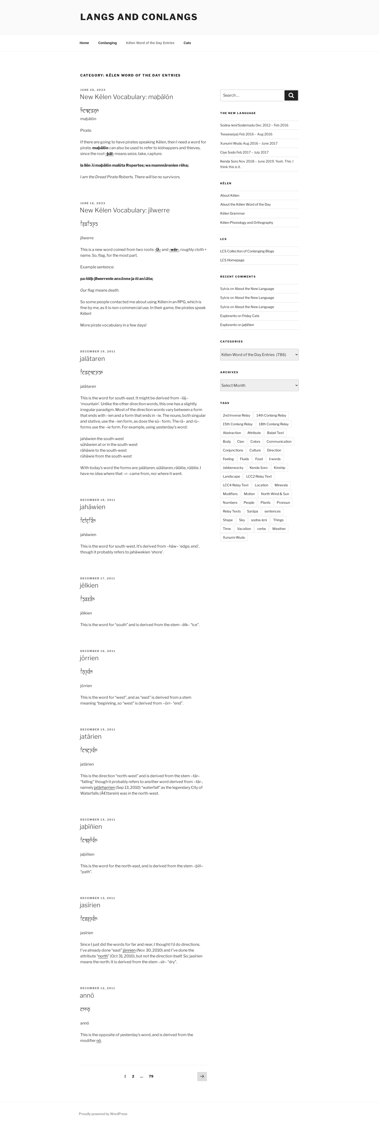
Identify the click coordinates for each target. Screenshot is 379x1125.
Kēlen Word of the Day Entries (150, 43)
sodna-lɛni (259, 520)
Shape (228, 520)
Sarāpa (252, 511)
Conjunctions (233, 450)
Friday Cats (250, 316)
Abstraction (232, 433)
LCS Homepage (232, 260)
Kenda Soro (229, 161)
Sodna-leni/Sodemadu (237, 125)
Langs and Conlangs (139, 17)
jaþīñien (91, 826)
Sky (242, 520)
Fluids (244, 459)
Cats (187, 43)
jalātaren (92, 358)
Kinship (279, 468)
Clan (240, 441)
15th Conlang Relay (238, 424)
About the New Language (254, 289)
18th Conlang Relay (274, 424)
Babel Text (275, 433)
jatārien (91, 736)
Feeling (228, 459)
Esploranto (228, 316)
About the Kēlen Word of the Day (245, 204)
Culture (255, 450)
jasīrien (90, 905)
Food (259, 459)
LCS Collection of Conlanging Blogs (247, 251)
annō (87, 995)
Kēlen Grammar (232, 213)
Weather (279, 529)
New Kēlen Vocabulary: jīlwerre (125, 210)
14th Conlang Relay (271, 415)
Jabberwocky (233, 468)
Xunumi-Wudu (234, 537)
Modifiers (230, 494)
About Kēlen (229, 195)
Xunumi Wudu (231, 143)
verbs (261, 529)
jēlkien (89, 585)
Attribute (254, 433)
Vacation (244, 529)
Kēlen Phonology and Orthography (246, 222)
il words (275, 459)
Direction (274, 450)
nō (98, 1040)
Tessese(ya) (229, 134)
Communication (279, 441)
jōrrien (89, 658)
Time (227, 529)
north (103, 956)
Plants (265, 502)
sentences (272, 511)
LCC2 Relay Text (259, 476)
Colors (255, 441)
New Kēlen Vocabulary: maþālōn (126, 97)
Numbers (230, 502)
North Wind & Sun (275, 494)
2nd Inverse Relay (236, 415)
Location (261, 485)
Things (278, 520)
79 (152, 1075)
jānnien (129, 950)
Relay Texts (232, 511)
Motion (249, 494)
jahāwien (92, 507)
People (249, 502)
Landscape (231, 476)
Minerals (281, 485)
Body (227, 441)
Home (84, 43)
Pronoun (283, 502)
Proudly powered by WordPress (103, 1114)
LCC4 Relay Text (235, 485)
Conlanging (107, 43)
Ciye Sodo (228, 152)
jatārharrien (104, 787)
